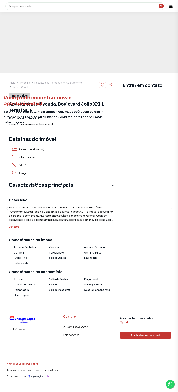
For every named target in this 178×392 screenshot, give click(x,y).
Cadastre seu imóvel (145, 335)
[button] (169, 6)
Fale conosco (71, 335)
